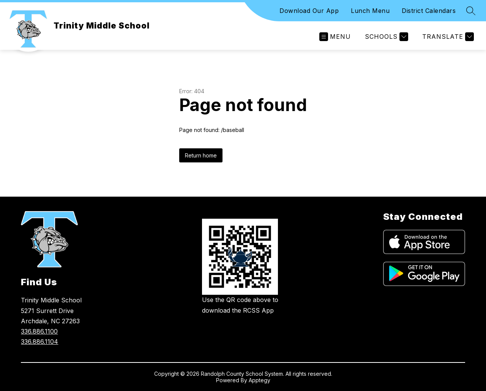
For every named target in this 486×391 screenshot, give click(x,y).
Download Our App (309, 10)
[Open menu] (335, 36)
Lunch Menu (370, 10)
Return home (201, 155)
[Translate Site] (447, 36)
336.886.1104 (39, 341)
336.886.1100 (39, 331)
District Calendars (429, 10)
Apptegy (259, 380)
